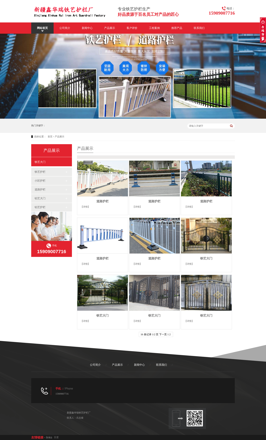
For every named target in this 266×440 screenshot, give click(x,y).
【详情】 (85, 207)
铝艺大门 (40, 198)
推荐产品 (176, 28)
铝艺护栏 (40, 207)
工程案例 (154, 28)
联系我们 (199, 28)
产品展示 (109, 28)
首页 (50, 136)
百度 (56, 437)
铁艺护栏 (40, 171)
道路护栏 (40, 189)
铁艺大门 (40, 161)
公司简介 (64, 28)
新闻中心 (87, 28)
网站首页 (42, 28)
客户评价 (132, 28)
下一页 (163, 334)
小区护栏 (40, 180)
